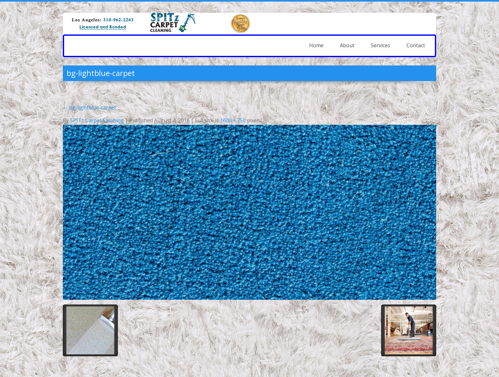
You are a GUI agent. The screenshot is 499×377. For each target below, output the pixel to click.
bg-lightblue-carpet (89, 107)
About (347, 45)
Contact (415, 45)
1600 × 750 (233, 120)
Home (316, 45)
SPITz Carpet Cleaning (97, 120)
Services (380, 45)
